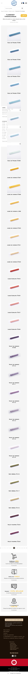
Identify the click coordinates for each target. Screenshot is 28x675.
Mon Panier (6, 631)
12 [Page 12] (22, 547)
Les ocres (5, 130)
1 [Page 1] (2, 547)
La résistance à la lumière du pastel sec (14, 636)
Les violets (5, 135)
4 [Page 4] (7, 547)
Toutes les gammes (7, 116)
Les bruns (5, 126)
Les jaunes (5, 138)
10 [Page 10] (17, 547)
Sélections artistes (13, 645)
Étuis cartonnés (13, 644)
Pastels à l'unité (11, 11)
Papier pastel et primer (14, 648)
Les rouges (5, 133)
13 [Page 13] (24, 547)
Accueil (2, 11)
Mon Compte (7, 630)
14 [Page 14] (26, 547)
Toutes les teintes (6, 141)
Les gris (4, 129)
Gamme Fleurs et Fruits (7, 109)
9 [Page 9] (15, 547)
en (1, 3)
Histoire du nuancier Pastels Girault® (13, 638)
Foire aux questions (9, 634)
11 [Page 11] (19, 547)
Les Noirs (4, 122)
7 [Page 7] (12, 547)
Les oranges (5, 132)
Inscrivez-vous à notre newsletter (14, 619)
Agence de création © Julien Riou (14, 668)
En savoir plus (14, 565)
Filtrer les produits (14, 673)
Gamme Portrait (6, 112)
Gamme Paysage (6, 110)
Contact (6, 633)
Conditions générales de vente (14, 671)
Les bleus (5, 124)
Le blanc (4, 137)
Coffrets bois (12, 643)
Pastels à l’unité (13, 646)
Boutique (6, 11)
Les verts (5, 127)
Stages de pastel (13, 649)
